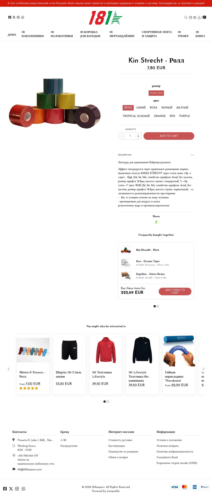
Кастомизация (117, 446)
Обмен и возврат (118, 457)
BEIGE (128, 107)
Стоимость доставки (120, 440)
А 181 (64, 440)
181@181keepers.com (30, 469)
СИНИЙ (141, 107)
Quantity (130, 129)
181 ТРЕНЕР (183, 34)
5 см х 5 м (156, 93)
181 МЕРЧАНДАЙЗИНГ (122, 34)
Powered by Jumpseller (106, 491)
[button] (190, 18)
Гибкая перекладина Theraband (175, 376)
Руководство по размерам (123, 451)
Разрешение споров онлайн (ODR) (177, 463)
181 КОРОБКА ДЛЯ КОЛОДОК (90, 34)
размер (156, 86)
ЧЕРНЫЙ (166, 107)
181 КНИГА (200, 34)
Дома (12, 35)
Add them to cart (175, 291)
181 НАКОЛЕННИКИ (33, 34)
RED (172, 116)
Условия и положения (169, 440)
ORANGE (160, 116)
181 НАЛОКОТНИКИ (62, 34)
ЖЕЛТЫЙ (182, 107)
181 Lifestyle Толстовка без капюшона (139, 376)
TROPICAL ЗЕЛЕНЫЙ (136, 116)
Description (156, 155)
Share (156, 216)
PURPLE (184, 116)
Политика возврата (167, 446)
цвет (156, 100)
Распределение (69, 446)
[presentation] (9, 369)
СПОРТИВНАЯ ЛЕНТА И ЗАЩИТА (157, 34)
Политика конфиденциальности (175, 451)
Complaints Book (167, 457)
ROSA (153, 107)
